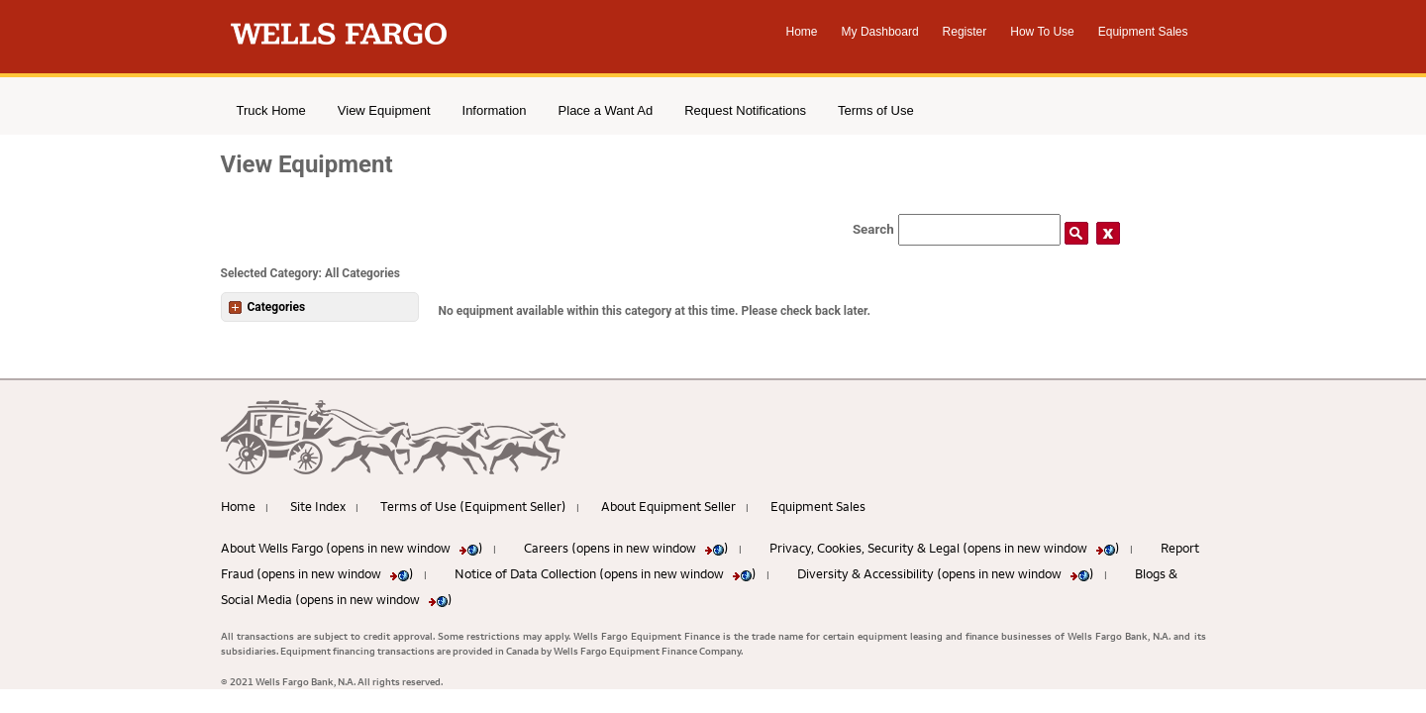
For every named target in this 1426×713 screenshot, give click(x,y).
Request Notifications (745, 110)
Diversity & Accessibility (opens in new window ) (945, 573)
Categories (267, 307)
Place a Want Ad (606, 110)
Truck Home (271, 110)
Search (873, 229)
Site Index (318, 506)
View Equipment (384, 110)
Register (965, 32)
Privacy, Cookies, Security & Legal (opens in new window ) (944, 548)
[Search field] (979, 230)
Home (802, 32)
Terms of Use (876, 110)
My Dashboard (880, 32)
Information (494, 110)
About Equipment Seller (668, 506)
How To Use (1041, 32)
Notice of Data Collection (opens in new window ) (606, 573)
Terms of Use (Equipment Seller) (473, 506)
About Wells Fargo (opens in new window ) (352, 548)
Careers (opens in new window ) (626, 548)
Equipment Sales (1143, 32)
